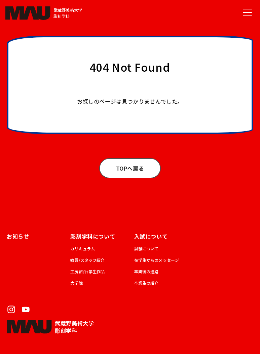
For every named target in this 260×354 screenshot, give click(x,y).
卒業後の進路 (146, 271)
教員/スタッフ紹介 (87, 260)
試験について (146, 248)
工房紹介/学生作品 (87, 271)
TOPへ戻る (130, 168)
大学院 (76, 283)
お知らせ (18, 236)
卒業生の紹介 (146, 283)
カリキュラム (82, 248)
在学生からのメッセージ (156, 260)
